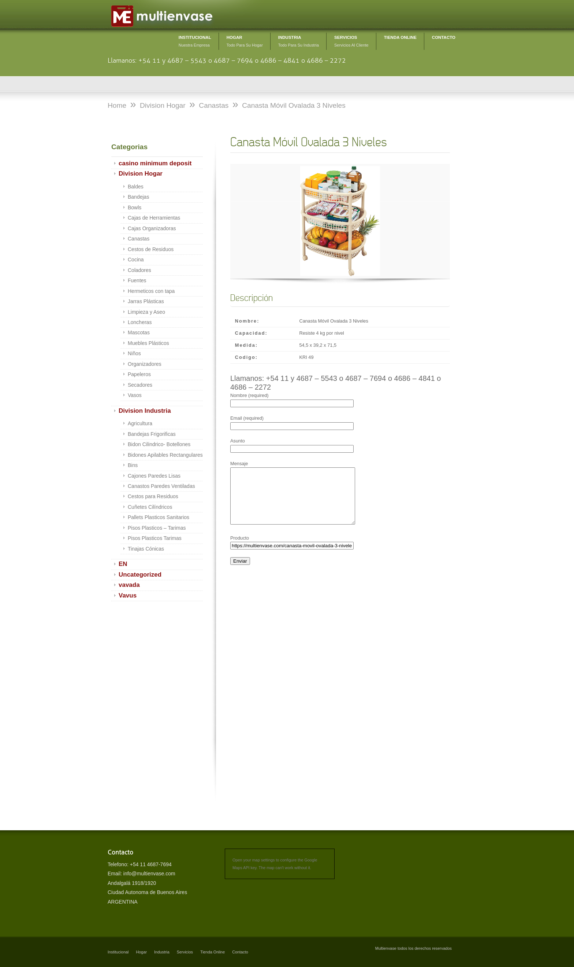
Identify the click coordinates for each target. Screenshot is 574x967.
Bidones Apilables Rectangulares (165, 455)
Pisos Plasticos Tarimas (155, 538)
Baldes (136, 187)
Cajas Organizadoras (152, 228)
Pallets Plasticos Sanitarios (158, 517)
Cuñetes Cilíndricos (150, 507)
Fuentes (137, 280)
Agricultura (140, 423)
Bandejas (138, 197)
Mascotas (139, 332)
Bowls (134, 207)
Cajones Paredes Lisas (154, 476)
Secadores (140, 385)
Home (117, 105)
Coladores (139, 270)
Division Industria (145, 410)
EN (123, 563)
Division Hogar (141, 173)
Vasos (135, 395)
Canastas (138, 239)
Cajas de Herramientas (154, 218)
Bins (133, 465)
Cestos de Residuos (151, 249)
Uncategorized (140, 574)
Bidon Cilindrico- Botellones (159, 444)
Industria (161, 952)
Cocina (136, 259)
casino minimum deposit (155, 163)
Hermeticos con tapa (151, 291)
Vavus (128, 595)
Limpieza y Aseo (146, 312)
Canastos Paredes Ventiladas (161, 486)
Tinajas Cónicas (146, 549)
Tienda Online (212, 952)
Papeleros (139, 374)
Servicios (185, 952)
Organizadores (144, 364)
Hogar (141, 952)
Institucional (118, 952)
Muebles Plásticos (148, 343)
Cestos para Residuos (153, 496)
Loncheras (140, 322)
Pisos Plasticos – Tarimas (157, 528)
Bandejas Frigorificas (152, 434)
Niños (134, 353)
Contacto (240, 952)
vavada (129, 584)
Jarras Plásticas (146, 301)
